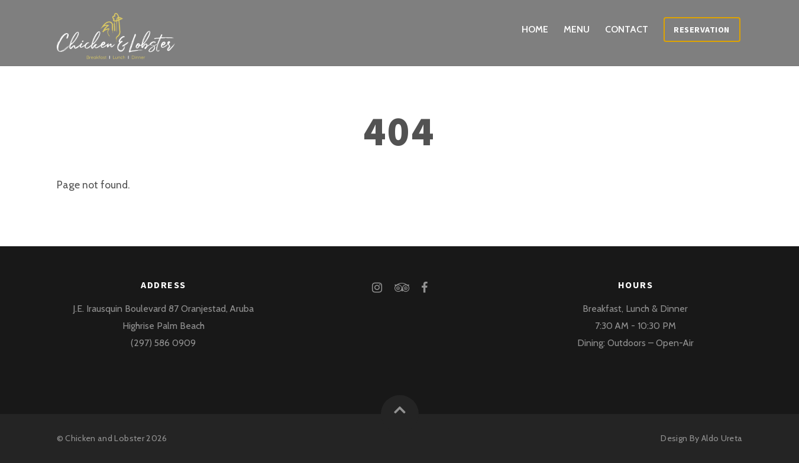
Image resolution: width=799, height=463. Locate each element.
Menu (577, 29)
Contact (626, 29)
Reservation (702, 29)
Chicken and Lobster (104, 438)
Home (535, 29)
